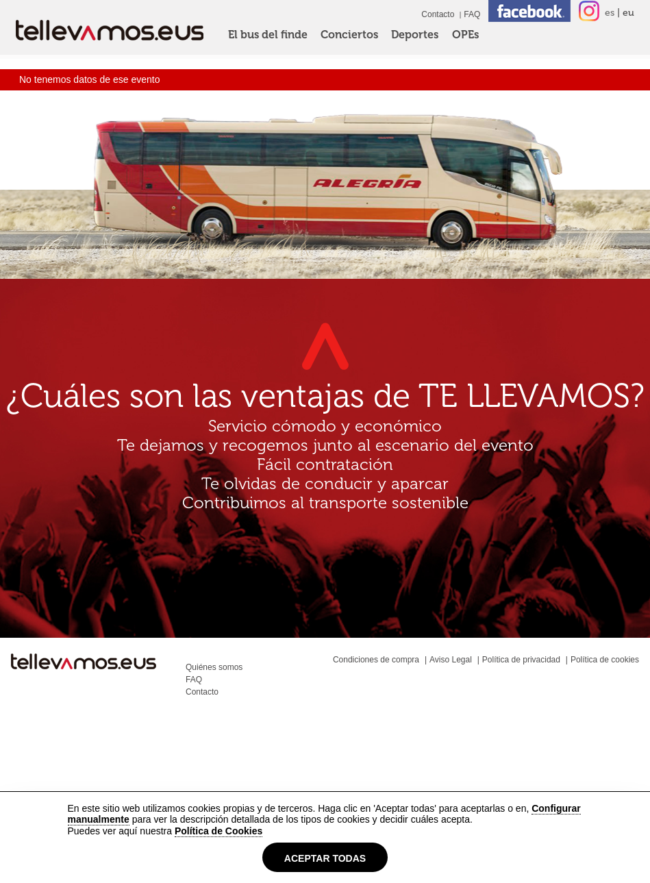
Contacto (437, 14)
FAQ (472, 14)
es (609, 12)
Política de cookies (605, 659)
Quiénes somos (214, 667)
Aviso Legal (450, 659)
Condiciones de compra (376, 659)
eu (628, 12)
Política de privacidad (521, 659)
